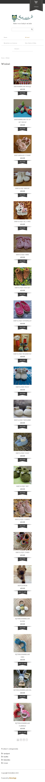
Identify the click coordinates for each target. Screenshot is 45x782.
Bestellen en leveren (10, 43)
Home (5, 37)
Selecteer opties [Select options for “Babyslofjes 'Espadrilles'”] (22, 329)
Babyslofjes (7, 760)
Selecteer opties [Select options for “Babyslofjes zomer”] (22, 560)
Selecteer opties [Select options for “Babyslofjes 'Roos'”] (22, 395)
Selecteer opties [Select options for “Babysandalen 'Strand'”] (22, 163)
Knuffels (6, 757)
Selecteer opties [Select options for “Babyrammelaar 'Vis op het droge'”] (22, 130)
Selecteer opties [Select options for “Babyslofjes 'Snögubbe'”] (22, 428)
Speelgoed (7, 753)
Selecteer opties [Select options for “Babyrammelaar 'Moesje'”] (22, 94)
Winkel (27, 37)
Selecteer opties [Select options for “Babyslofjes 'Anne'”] (22, 262)
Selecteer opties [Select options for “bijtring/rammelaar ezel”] (22, 698)
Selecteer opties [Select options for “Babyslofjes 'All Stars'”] (22, 229)
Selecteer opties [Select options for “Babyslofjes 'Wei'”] (22, 494)
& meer (6, 763)
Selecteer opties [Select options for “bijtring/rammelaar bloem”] (22, 629)
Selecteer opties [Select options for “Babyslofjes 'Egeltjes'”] (22, 296)
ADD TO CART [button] (22, 592)
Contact (17, 49)
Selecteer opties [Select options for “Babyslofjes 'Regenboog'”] (22, 362)
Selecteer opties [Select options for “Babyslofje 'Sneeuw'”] (22, 196)
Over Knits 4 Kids (30, 43)
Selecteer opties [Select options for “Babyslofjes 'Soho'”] (22, 461)
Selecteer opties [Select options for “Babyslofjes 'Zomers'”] (22, 527)
